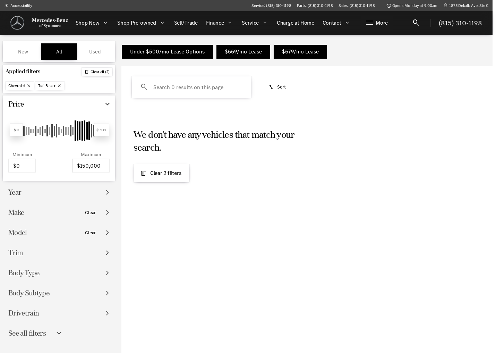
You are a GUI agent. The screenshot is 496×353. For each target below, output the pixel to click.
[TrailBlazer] (50, 86)
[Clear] (90, 212)
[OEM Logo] (17, 23)
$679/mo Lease (300, 51)
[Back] (97, 72)
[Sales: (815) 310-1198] (356, 5)
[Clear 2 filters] (161, 173)
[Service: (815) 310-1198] (271, 5)
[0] (22, 166)
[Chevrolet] (20, 86)
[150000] (91, 166)
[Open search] (416, 22)
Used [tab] (95, 51)
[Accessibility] (18, 5)
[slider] (16, 130)
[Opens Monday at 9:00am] (412, 5)
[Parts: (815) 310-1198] (315, 5)
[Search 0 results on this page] (191, 87)
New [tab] (23, 51)
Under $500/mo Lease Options (167, 51)
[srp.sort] (277, 87)
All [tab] (59, 51)
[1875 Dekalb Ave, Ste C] (466, 5)
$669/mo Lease (243, 51)
